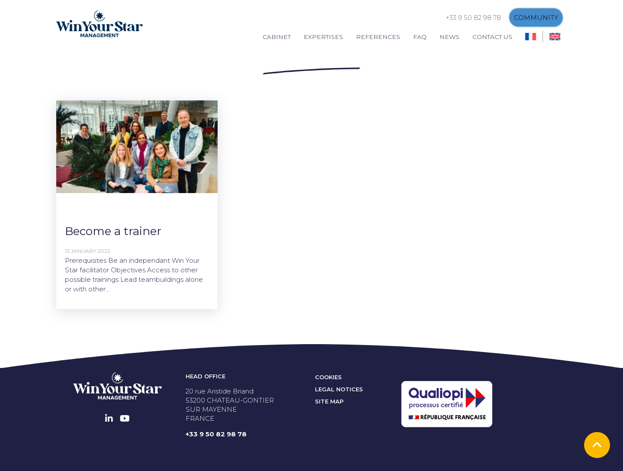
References (378, 37)
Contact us (492, 37)
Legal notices (339, 389)
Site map (329, 401)
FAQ (420, 37)
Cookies (328, 377)
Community (536, 17)
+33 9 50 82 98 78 (473, 17)
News (449, 37)
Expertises (323, 37)
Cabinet (277, 37)
